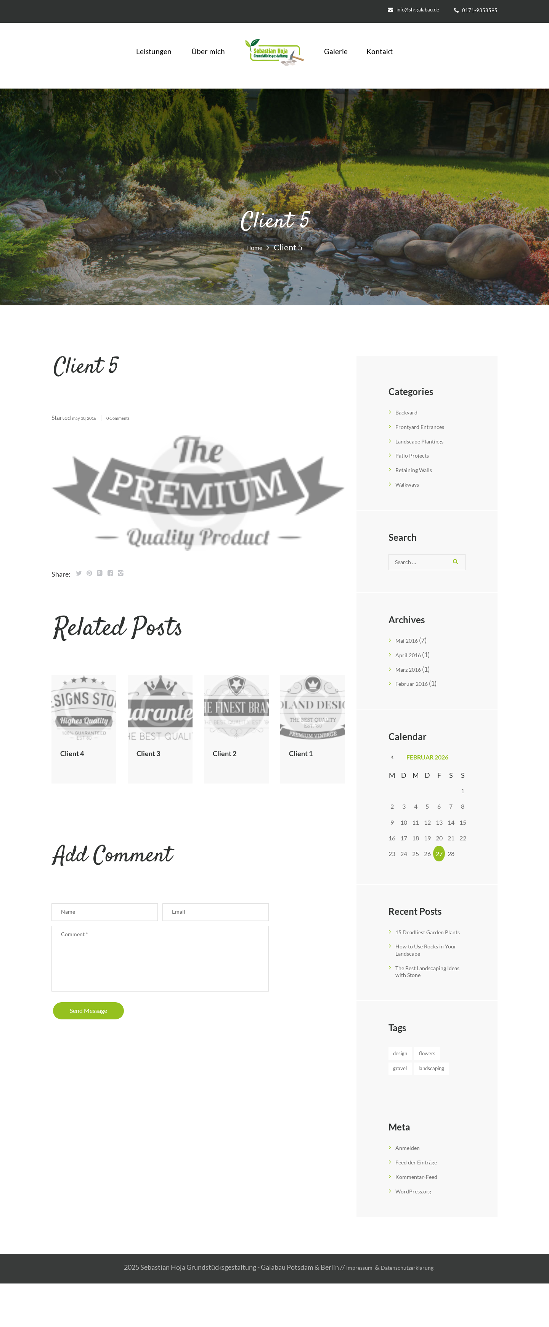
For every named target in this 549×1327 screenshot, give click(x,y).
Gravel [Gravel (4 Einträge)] (406, 1096)
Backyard (409, 412)
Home (254, 247)
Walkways (410, 483)
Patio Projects (416, 454)
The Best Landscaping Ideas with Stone (427, 980)
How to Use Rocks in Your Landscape (425, 959)
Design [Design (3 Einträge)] (406, 1063)
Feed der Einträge (421, 1207)
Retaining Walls (418, 468)
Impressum (352, 1311)
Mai (409, 644)
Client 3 (152, 752)
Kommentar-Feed (421, 1221)
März (411, 672)
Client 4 (76, 752)
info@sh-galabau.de (417, 9)
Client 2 (229, 752)
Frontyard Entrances (425, 426)
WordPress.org (417, 1235)
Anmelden (410, 1192)
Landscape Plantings (425, 440)
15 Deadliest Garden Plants (425, 938)
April (411, 658)
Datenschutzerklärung (410, 1311)
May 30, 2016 (89, 417)
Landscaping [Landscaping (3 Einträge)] (415, 1112)
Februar (415, 686)
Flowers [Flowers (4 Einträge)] (408, 1079)
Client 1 (305, 752)
